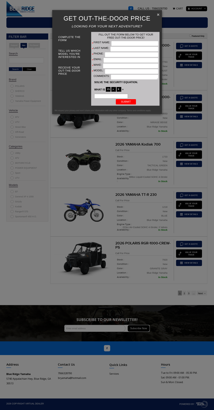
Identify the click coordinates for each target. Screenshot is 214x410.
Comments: (102, 76)
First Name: (102, 42)
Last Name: (101, 48)
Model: (99, 70)
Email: (98, 59)
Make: (98, 64)
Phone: (99, 53)
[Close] (158, 14)
